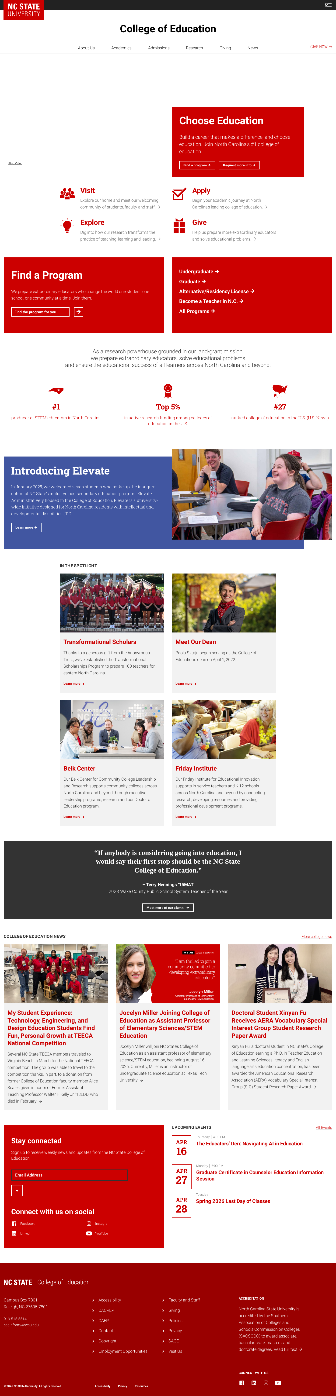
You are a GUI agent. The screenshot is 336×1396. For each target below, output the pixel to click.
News (253, 47)
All (197, 311)
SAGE (173, 1340)
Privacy (175, 1330)
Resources (141, 1386)
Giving (225, 47)
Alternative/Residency (217, 292)
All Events (324, 1127)
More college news (316, 936)
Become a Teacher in (211, 301)
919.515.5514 (15, 1319)
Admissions (159, 47)
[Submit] (17, 1190)
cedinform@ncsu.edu (21, 1325)
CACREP (106, 1310)
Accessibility (109, 1299)
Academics (121, 47)
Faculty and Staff (184, 1299)
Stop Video (15, 163)
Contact (105, 1330)
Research (194, 47)
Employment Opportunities (122, 1351)
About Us (86, 47)
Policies (175, 1320)
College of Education (168, 29)
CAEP (103, 1320)
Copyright (107, 1340)
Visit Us (175, 1351)
